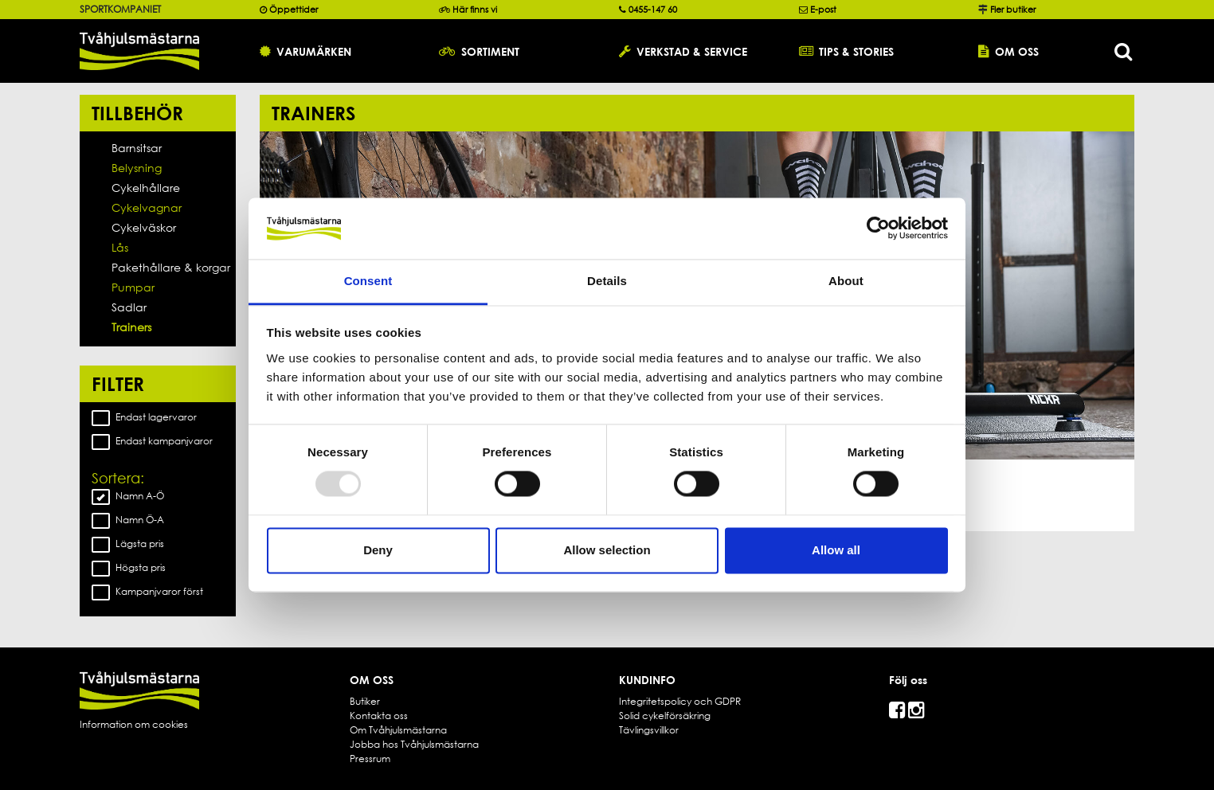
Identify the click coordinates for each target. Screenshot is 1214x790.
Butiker (365, 701)
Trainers (131, 326)
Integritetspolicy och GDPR (680, 701)
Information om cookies (134, 724)
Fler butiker (1013, 9)
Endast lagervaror (144, 417)
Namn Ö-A (128, 520)
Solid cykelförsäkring (665, 715)
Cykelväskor (144, 227)
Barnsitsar (137, 147)
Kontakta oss (379, 715)
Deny (378, 550)
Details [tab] (607, 280)
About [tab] (846, 280)
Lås (120, 247)
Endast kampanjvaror (152, 441)
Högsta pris (129, 568)
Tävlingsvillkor (649, 730)
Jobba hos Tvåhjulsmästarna (414, 744)
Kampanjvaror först (147, 592)
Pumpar (133, 287)
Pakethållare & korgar (171, 267)
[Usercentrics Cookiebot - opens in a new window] (878, 229)
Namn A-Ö (128, 496)
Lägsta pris (128, 544)
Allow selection (606, 550)
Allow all (836, 550)
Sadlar (129, 307)
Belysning (137, 167)
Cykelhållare (146, 187)
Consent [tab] (368, 280)
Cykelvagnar (147, 207)
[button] (338, 51)
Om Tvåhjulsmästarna (398, 730)
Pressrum (370, 758)
